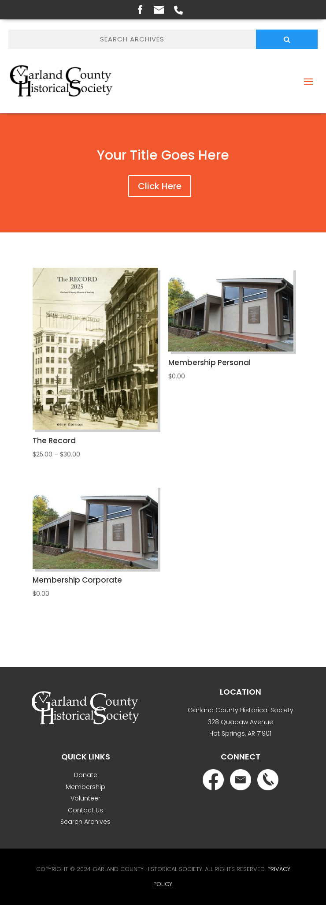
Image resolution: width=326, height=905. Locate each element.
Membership (85, 786)
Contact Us (85, 810)
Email (159, 10)
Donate (85, 774)
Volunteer (85, 798)
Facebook (140, 9)
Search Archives (85, 821)
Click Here (160, 186)
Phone (178, 10)
